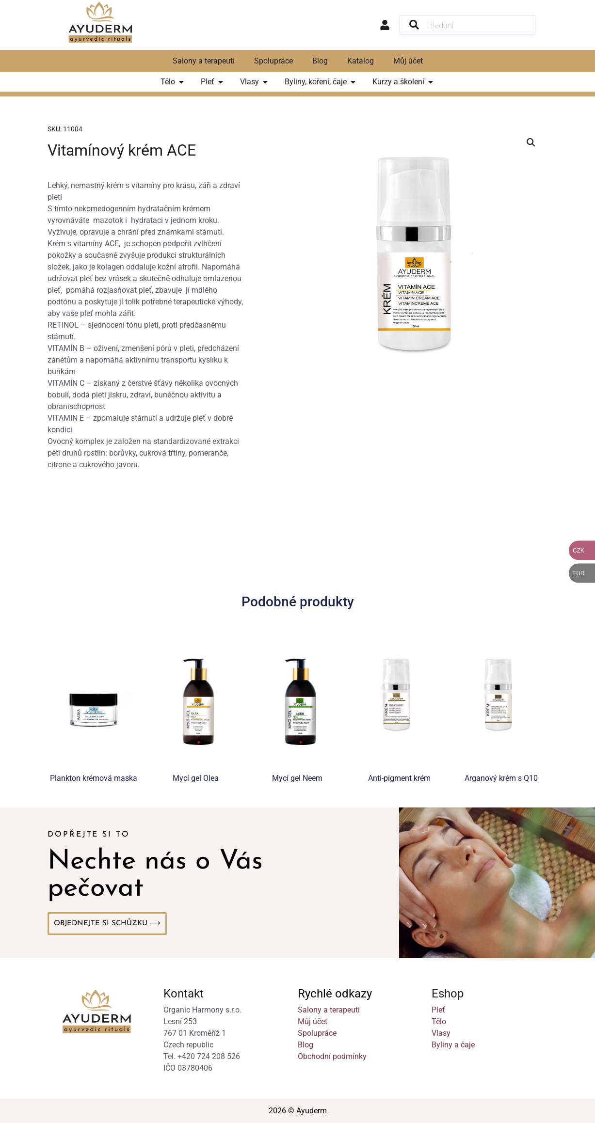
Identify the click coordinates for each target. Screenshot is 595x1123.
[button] (531, 142)
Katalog (360, 60)
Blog (320, 60)
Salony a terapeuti (204, 60)
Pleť (438, 1009)
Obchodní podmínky (332, 1056)
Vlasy (441, 1033)
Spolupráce (273, 60)
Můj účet (408, 60)
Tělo (439, 1021)
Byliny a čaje (453, 1044)
